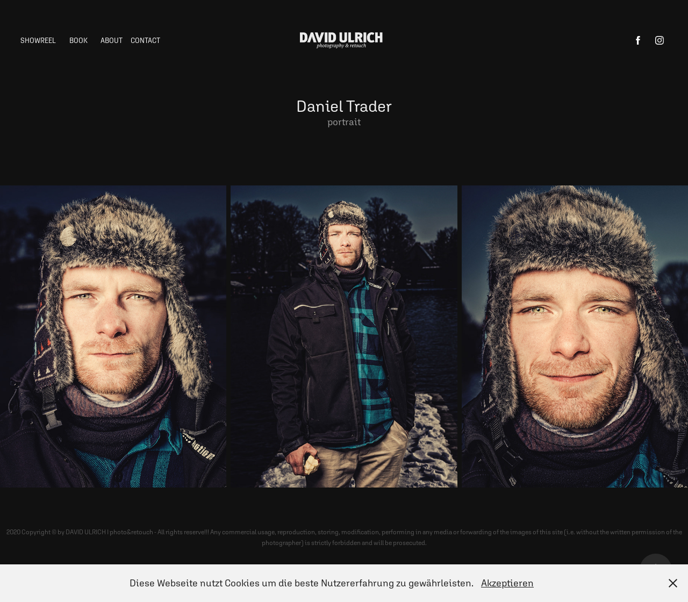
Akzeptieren (507, 583)
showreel (38, 41)
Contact (145, 41)
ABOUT (112, 41)
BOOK (78, 41)
